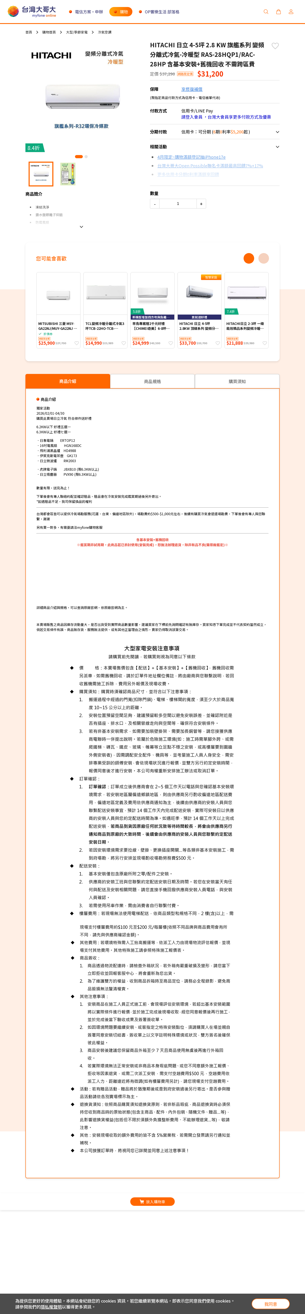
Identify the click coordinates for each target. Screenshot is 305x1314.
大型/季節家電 (77, 32)
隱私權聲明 (51, 1307)
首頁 (28, 32)
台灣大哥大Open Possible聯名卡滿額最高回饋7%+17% (210, 165)
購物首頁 (49, 32)
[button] (79, 156)
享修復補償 (192, 89)
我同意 (270, 1304)
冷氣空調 (104, 32)
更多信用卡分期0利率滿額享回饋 (188, 174)
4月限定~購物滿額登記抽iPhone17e (191, 157)
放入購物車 (152, 1201)
